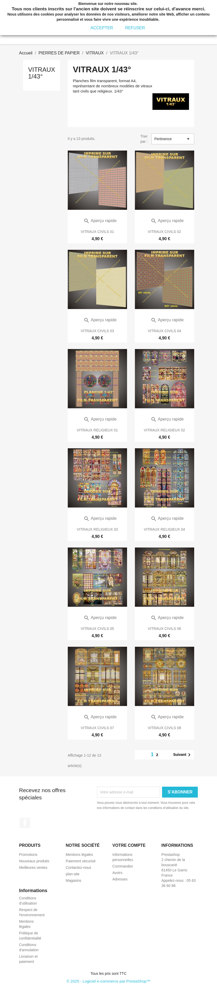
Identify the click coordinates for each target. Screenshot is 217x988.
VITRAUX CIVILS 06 (164, 629)
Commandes (123, 866)
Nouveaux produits (34, 861)
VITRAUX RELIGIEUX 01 (97, 430)
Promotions (28, 854)
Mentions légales (79, 854)
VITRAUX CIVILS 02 (164, 232)
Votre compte (129, 845)
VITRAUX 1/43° (41, 73)
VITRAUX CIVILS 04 (164, 331)
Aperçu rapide (99, 220)
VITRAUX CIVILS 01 (97, 232)
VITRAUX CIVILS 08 (164, 728)
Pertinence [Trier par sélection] (172, 139)
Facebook (25, 823)
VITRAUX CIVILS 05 (97, 629)
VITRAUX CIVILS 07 (97, 728)
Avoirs (118, 873)
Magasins (73, 880)
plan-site (73, 874)
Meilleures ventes (33, 867)
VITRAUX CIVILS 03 (97, 331)
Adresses (120, 879)
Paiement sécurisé (81, 861)
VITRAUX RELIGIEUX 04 (164, 529)
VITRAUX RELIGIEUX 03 (97, 529)
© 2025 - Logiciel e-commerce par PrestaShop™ (109, 981)
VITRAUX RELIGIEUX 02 (164, 430)
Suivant (183, 755)
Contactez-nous (78, 867)
